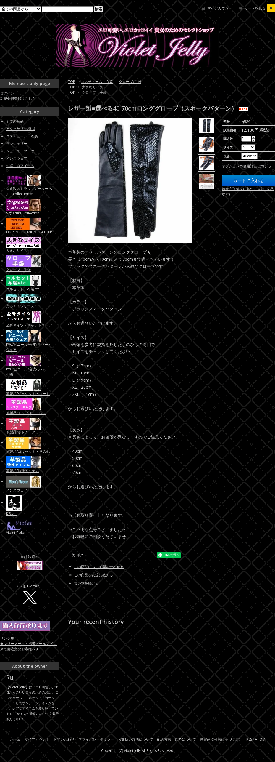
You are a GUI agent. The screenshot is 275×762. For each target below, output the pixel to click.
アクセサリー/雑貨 (20, 128)
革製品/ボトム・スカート (26, 432)
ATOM (260, 739)
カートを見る (259, 8)
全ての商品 (15, 121)
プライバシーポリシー (96, 739)
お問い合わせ (64, 739)
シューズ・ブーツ (20, 150)
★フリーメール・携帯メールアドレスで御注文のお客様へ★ (28, 646)
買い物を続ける (86, 583)
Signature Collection (22, 213)
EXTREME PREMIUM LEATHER (29, 232)
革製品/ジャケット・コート (28, 393)
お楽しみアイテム (20, 165)
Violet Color (16, 532)
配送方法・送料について (176, 739)
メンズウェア (16, 158)
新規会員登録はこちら (17, 98)
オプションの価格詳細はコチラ (246, 166)
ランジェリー (16, 143)
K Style (11, 513)
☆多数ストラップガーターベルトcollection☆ (29, 191)
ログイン (7, 93)
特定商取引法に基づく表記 (221, 739)
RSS (249, 739)
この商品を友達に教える (93, 574)
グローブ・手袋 (94, 92)
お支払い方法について (135, 739)
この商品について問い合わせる (99, 566)
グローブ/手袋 (130, 81)
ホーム (15, 739)
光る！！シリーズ (20, 305)
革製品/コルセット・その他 (28, 451)
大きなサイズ (92, 86)
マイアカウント (219, 8)
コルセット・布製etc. (23, 289)
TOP (71, 81)
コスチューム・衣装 (97, 81)
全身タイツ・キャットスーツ (29, 325)
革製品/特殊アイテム (22, 470)
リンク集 (7, 638)
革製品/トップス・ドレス (26, 412)
